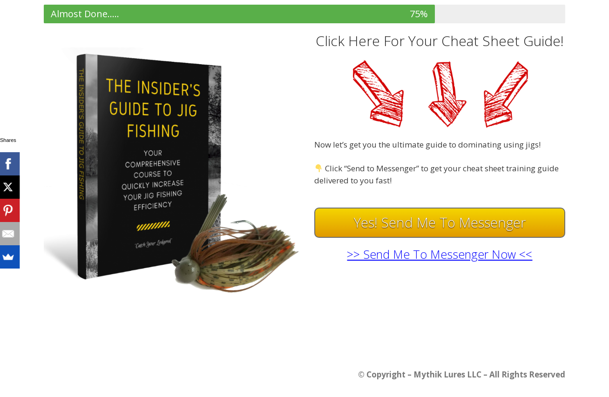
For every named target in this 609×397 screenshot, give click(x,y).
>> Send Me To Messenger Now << (439, 254)
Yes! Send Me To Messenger (440, 222)
